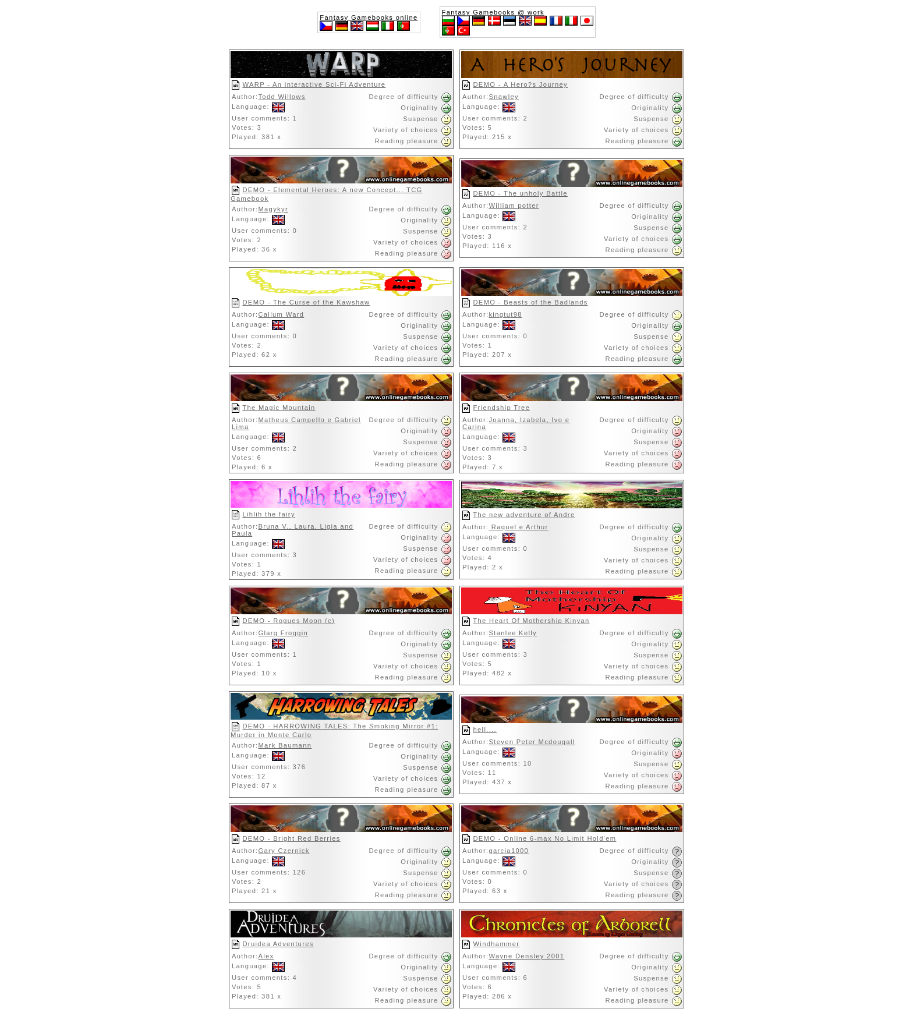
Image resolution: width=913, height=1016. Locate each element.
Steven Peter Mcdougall (532, 741)
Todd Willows (281, 96)
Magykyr (273, 209)
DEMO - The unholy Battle (520, 193)
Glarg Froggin (283, 632)
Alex (266, 956)
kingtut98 (505, 314)
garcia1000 (509, 850)
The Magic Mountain (278, 407)
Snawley (504, 96)
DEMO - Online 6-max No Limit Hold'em (544, 838)
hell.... (485, 729)
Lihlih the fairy (268, 514)
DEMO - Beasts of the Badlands (530, 302)
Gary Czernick (283, 850)
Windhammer (496, 943)
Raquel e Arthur (518, 526)
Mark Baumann (285, 745)
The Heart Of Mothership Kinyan (531, 620)
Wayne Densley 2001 (526, 956)
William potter (514, 205)
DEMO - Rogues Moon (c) (288, 620)
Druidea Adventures (277, 943)
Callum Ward (281, 314)
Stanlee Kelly (513, 632)
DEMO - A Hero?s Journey (520, 84)
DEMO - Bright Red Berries (291, 838)
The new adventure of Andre (524, 514)
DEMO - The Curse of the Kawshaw (306, 302)
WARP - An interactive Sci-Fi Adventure (313, 84)
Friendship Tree (501, 407)
